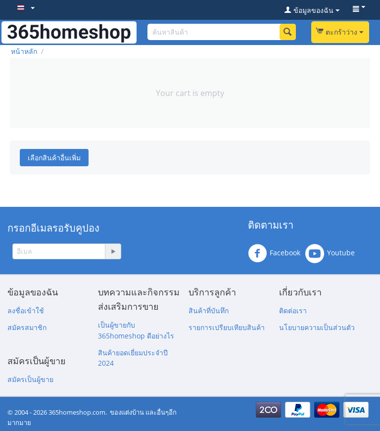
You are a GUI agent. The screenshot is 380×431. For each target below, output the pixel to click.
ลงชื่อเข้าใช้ (25, 310)
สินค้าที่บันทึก (209, 310)
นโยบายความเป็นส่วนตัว (317, 327)
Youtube (330, 253)
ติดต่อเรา (293, 310)
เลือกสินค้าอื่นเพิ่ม (54, 157)
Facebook (274, 253)
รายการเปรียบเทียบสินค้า (227, 327)
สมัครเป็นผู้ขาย (30, 379)
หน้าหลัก (24, 51)
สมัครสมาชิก (27, 327)
